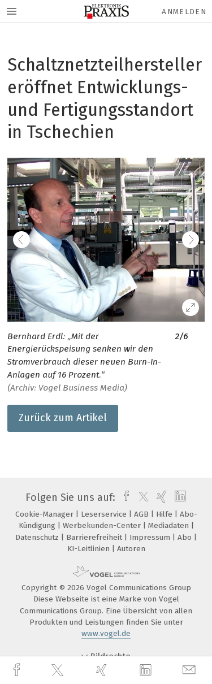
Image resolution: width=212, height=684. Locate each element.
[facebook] (18, 670)
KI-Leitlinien (89, 548)
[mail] (190, 670)
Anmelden (184, 11)
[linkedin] (147, 670)
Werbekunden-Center (103, 525)
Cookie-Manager (45, 514)
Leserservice (105, 514)
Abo (186, 537)
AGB (142, 514)
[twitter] (59, 670)
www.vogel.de (106, 633)
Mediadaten (169, 525)
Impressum (150, 537)
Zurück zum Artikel (63, 418)
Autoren (131, 548)
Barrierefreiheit (95, 537)
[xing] (103, 670)
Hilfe (165, 514)
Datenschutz (38, 537)
